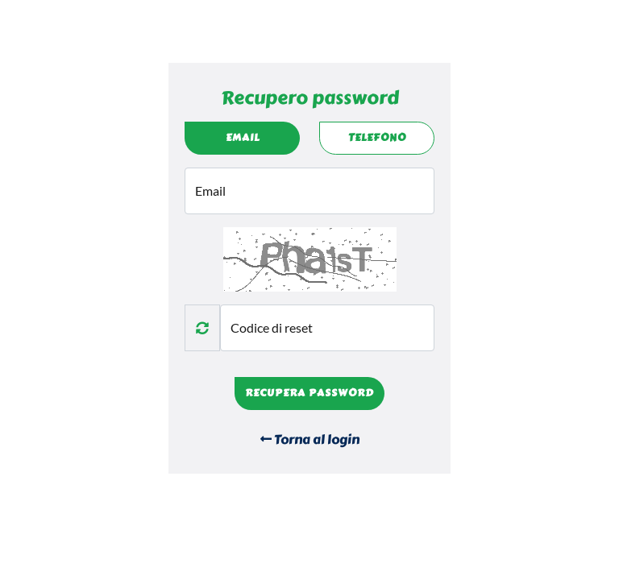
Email (243, 138)
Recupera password (309, 393)
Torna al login (309, 439)
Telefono (377, 138)
